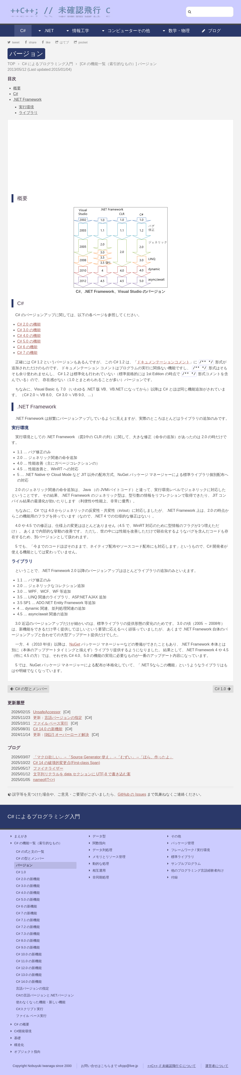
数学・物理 (176, 31)
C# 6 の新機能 (26, 906)
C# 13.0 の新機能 (29, 975)
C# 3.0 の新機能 (28, 886)
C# (23, 30)
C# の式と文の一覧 (30, 851)
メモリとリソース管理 (106, 856)
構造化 (16, 1044)
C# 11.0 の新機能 (29, 961)
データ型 (97, 836)
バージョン (26, 53)
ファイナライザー (48, 768)
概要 (17, 88)
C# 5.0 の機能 (29, 341)
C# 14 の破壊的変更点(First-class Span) (66, 763)
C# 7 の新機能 (26, 913)
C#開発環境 (20, 1031)
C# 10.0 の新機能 (29, 954)
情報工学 (77, 31)
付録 (172, 877)
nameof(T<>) (44, 780)
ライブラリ (28, 113)
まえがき (18, 836)
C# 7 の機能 (27, 353)
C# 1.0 (223, 689)
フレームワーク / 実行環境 (188, 850)
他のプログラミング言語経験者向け (195, 870)
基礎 (15, 1038)
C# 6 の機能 (27, 347)
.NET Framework (27, 99)
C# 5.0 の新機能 (28, 899)
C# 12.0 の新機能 (29, 968)
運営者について (216, 1066)
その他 (173, 836)
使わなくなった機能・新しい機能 (40, 1002)
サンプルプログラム (183, 863)
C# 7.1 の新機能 (28, 920)
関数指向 (97, 843)
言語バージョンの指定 (63, 718)
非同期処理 (98, 877)
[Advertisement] (120, 156)
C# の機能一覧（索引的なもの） (35, 843)
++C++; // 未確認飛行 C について (171, 1066)
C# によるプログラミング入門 (44, 816)
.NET (45, 31)
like (46, 42)
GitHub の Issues (132, 794)
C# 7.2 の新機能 (28, 927)
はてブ (62, 42)
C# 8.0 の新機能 (28, 940)
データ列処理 (100, 850)
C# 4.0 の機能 (29, 336)
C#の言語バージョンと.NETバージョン (45, 995)
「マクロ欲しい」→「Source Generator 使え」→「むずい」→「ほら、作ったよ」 (103, 757)
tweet (14, 42)
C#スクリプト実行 (29, 1009)
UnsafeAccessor (47, 712)
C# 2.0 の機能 (29, 324)
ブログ (211, 31)
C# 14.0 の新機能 (47, 729)
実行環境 (26, 107)
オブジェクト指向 (24, 1051)
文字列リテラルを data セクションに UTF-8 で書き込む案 (82, 774)
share (30, 42)
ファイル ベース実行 (50, 723)
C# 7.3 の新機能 (28, 934)
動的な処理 (98, 863)
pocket (81, 42)
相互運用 (97, 870)
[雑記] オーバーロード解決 (66, 735)
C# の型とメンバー (28, 689)
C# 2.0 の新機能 (28, 879)
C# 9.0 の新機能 (28, 947)
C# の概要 (19, 1024)
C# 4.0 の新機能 (28, 892)
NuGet (74, 644)
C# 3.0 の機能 (29, 330)
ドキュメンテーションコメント (163, 362)
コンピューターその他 (125, 31)
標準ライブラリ (180, 856)
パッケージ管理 (180, 843)
